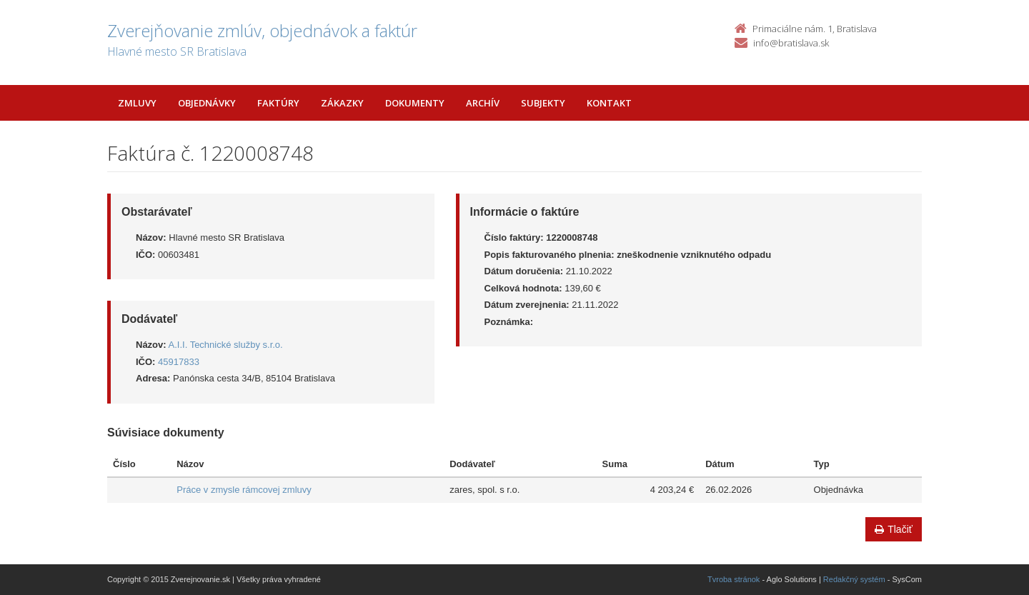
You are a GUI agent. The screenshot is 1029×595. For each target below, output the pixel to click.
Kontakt (609, 102)
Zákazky (342, 102)
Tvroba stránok (733, 579)
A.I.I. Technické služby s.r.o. (226, 344)
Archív (482, 102)
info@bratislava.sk (791, 42)
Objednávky (207, 102)
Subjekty (543, 102)
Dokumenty (414, 102)
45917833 (178, 361)
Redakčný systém (854, 579)
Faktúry (278, 102)
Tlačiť (894, 529)
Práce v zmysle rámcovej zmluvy (244, 489)
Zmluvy (137, 102)
